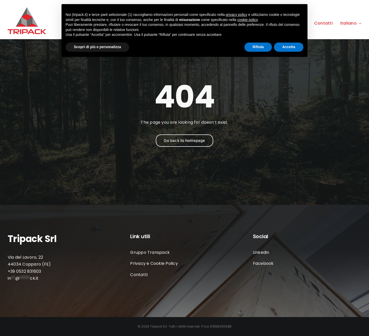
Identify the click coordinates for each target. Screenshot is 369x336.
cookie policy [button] (247, 20)
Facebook (263, 263)
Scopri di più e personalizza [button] (97, 47)
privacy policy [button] (236, 15)
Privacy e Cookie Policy (154, 263)
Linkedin (261, 252)
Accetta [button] (288, 47)
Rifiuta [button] (258, 47)
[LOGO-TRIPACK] (27, 9)
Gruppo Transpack (150, 252)
